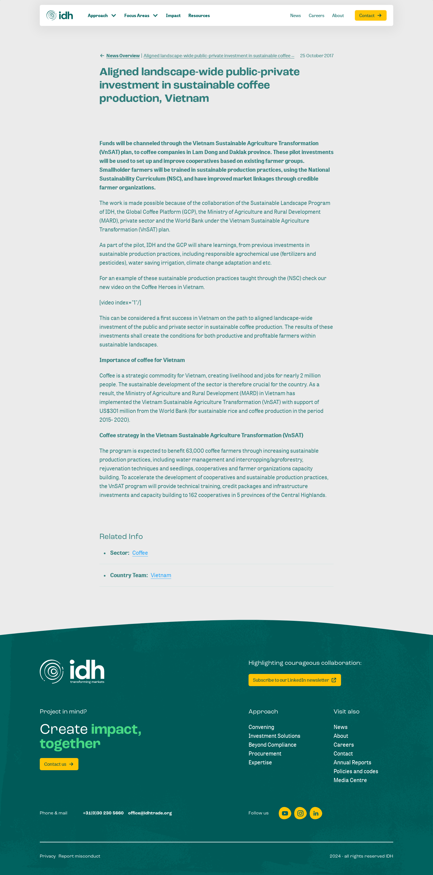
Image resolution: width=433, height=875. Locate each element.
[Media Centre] (350, 780)
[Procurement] (265, 753)
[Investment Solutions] (274, 735)
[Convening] (261, 727)
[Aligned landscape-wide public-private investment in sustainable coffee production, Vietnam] (237, 55)
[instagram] (300, 813)
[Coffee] (140, 552)
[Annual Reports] (352, 762)
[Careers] (344, 744)
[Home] (72, 672)
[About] (341, 735)
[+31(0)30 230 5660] (103, 813)
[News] (341, 727)
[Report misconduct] (79, 856)
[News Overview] (119, 55)
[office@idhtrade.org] (150, 813)
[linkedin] (316, 813)
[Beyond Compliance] (273, 744)
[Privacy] (48, 856)
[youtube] (285, 813)
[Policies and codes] (356, 771)
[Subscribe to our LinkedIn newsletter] (295, 680)
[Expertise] (260, 762)
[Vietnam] (161, 575)
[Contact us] (59, 764)
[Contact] (343, 753)
